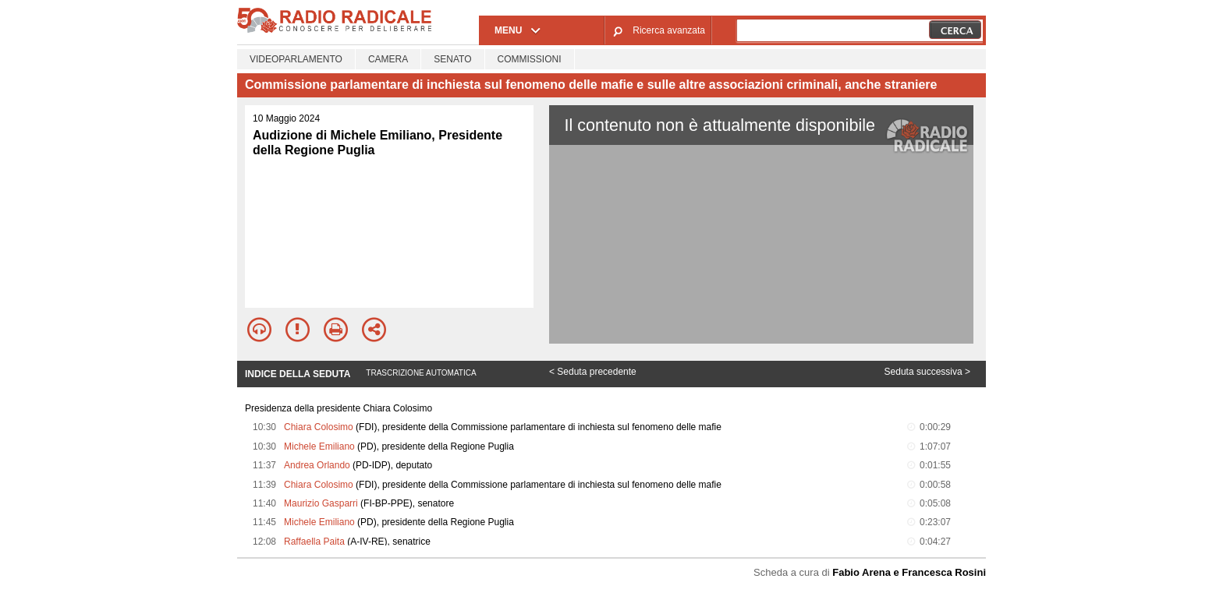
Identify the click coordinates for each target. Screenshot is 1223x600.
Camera (388, 59)
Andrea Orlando (317, 465)
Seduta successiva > (927, 371)
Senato (452, 59)
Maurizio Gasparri (321, 503)
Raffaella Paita (314, 541)
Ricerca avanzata (669, 30)
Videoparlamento (296, 59)
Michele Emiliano (319, 446)
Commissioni (530, 59)
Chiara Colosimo (318, 427)
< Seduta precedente (592, 371)
